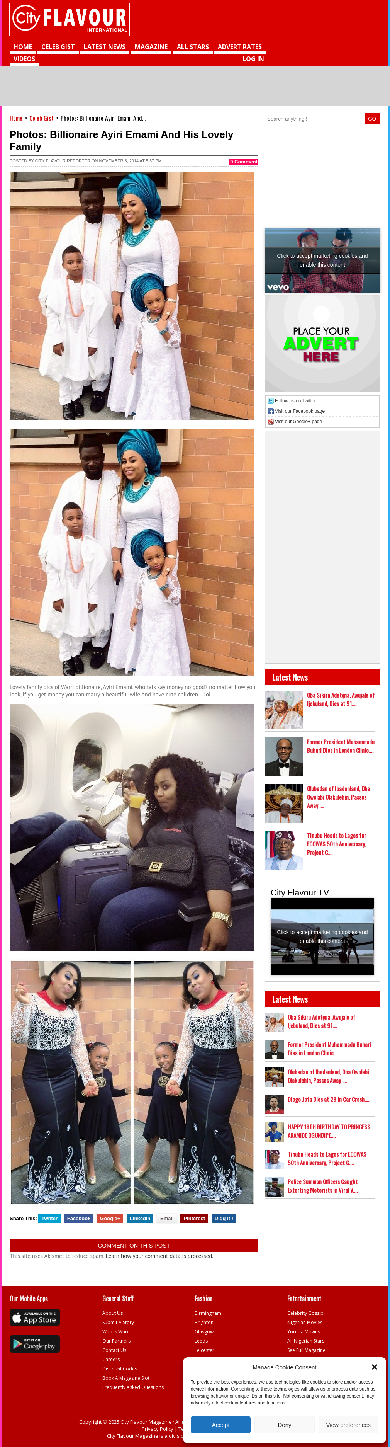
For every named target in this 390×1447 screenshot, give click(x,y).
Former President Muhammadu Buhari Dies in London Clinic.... (341, 745)
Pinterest (194, 1218)
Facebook (79, 1218)
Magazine (151, 47)
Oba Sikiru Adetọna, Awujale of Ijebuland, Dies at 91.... (341, 699)
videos (24, 58)
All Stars (193, 47)
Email (167, 1218)
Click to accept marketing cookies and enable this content (322, 260)
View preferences (348, 1424)
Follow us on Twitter (295, 400)
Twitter (49, 1218)
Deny (284, 1424)
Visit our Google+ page (298, 421)
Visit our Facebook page (300, 411)
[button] (374, 1367)
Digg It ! (224, 1218)
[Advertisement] (320, 56)
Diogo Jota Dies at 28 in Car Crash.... (328, 1099)
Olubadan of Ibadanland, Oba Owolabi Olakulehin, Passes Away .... (338, 797)
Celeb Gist (58, 47)
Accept (221, 1424)
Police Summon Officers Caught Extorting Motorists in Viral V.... (323, 1185)
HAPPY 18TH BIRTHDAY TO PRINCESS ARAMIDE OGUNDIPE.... (329, 1130)
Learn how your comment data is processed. (160, 1256)
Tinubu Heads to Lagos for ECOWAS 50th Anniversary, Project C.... (336, 843)
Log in (253, 58)
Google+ (110, 1218)
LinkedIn (140, 1218)
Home (23, 47)
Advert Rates (240, 47)
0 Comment (244, 162)
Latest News (104, 47)
